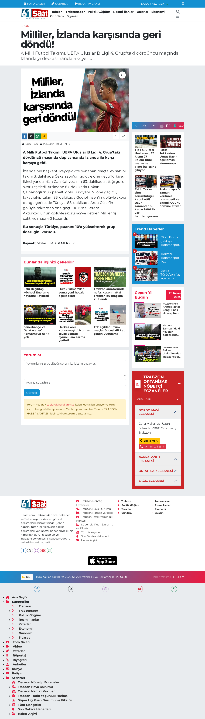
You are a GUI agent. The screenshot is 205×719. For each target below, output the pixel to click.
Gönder (31, 392)
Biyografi (16, 660)
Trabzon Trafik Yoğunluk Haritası (40, 696)
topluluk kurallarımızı (61, 404)
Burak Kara (31, 143)
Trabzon (56, 12)
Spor (25, 26)
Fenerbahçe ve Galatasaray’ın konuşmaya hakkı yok (37, 332)
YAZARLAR (60, 3)
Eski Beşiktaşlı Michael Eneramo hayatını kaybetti (36, 292)
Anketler (16, 664)
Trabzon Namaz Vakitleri (94, 512)
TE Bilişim (178, 577)
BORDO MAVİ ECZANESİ (149, 412)
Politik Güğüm (99, 12)
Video (14, 646)
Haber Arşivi (86, 540)
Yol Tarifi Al (149, 440)
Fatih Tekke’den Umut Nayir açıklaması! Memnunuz (168, 156)
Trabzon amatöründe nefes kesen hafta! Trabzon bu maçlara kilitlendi (109, 294)
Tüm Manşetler (88, 532)
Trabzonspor (75, 12)
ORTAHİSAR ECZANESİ (156, 471)
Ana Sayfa (16, 597)
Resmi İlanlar (123, 12)
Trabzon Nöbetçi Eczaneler (35, 682)
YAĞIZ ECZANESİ (151, 480)
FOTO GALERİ (35, 3)
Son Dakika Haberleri (92, 536)
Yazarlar (142, 12)
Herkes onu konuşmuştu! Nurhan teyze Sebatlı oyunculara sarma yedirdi (74, 333)
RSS (26, 577)
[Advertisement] (161, 93)
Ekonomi (158, 12)
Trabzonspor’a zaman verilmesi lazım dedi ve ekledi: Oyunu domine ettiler (170, 198)
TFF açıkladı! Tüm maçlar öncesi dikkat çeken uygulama (109, 330)
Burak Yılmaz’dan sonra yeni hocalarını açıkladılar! (74, 292)
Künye (14, 669)
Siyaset (72, 16)
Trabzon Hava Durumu (93, 509)
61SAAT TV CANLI (87, 3)
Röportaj (16, 655)
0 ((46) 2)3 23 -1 (152, 446)
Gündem (57, 16)
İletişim (14, 673)
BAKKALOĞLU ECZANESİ (149, 459)
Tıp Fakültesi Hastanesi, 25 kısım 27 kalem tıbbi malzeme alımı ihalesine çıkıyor (145, 160)
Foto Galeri (18, 642)
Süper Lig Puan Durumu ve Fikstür (42, 700)
